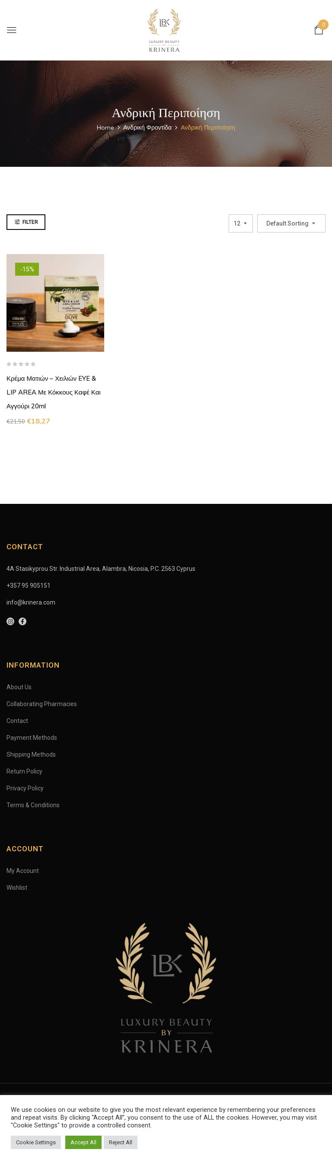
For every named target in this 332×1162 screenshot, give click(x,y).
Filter (30, 222)
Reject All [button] (120, 1142)
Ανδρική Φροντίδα (147, 127)
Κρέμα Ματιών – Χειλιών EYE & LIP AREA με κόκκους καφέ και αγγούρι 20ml (53, 392)
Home (105, 127)
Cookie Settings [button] (36, 1142)
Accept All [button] (83, 1142)
